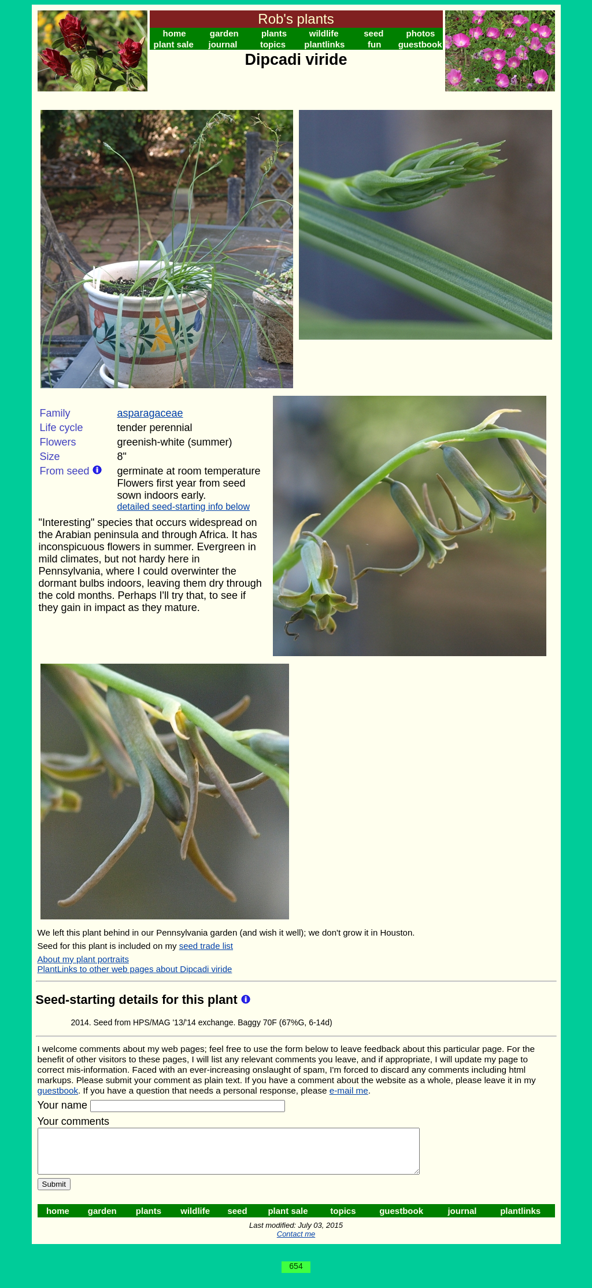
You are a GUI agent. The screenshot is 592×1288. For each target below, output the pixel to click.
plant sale (174, 44)
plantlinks (324, 44)
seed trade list (206, 946)
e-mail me (349, 1090)
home (174, 33)
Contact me (296, 1242)
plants (274, 33)
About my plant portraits (83, 959)
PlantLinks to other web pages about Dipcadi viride (135, 969)
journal (222, 44)
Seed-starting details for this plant (138, 999)
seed (373, 33)
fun (374, 44)
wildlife (324, 33)
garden (224, 33)
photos (420, 33)
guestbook (420, 44)
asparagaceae (150, 413)
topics (273, 44)
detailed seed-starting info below (183, 506)
